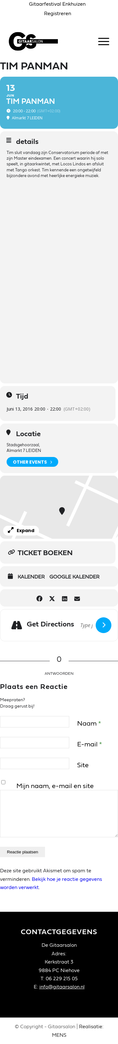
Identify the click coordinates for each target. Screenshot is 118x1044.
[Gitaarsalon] (49, 41)
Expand (21, 530)
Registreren (57, 13)
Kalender (31, 576)
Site (83, 765)
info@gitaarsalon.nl (62, 986)
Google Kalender (74, 576)
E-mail (89, 744)
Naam (89, 723)
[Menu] (100, 41)
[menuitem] (57, 4)
